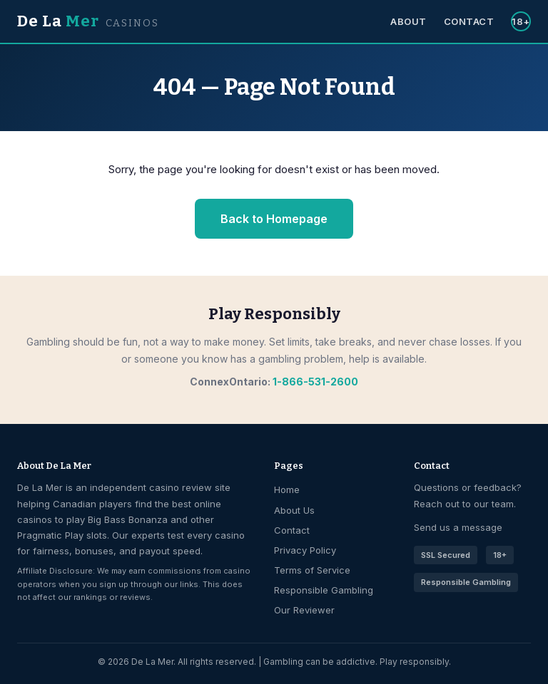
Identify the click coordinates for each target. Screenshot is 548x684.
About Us (294, 510)
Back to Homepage (274, 219)
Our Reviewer (304, 610)
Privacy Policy (305, 550)
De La (88, 21)
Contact (469, 21)
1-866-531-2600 (315, 381)
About (408, 21)
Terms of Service (312, 570)
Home (287, 489)
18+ (521, 21)
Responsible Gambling (323, 590)
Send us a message (458, 527)
